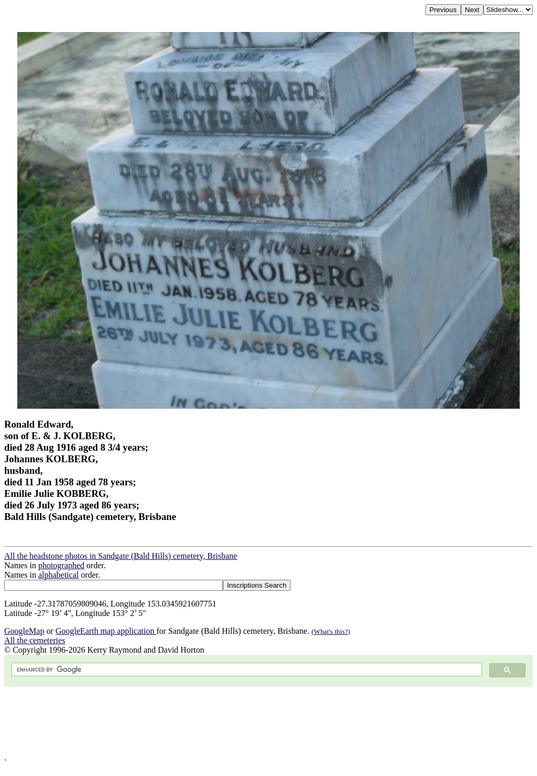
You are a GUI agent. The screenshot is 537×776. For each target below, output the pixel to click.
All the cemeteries (34, 640)
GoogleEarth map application (106, 630)
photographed (61, 565)
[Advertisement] (268, 722)
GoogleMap (24, 630)
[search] (246, 670)
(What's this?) (331, 631)
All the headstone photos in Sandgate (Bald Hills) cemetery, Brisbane (120, 555)
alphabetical (58, 574)
